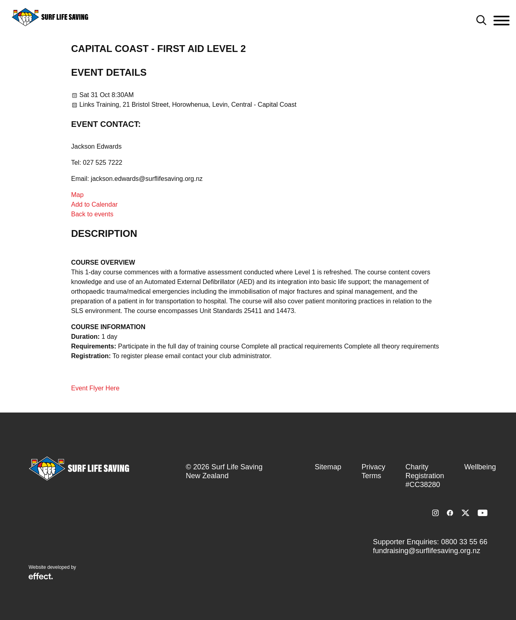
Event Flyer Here (95, 388)
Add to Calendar (94, 204)
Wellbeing (480, 467)
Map (77, 194)
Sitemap (328, 467)
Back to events (92, 214)
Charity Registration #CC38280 (424, 476)
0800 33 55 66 (464, 542)
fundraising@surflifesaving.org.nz (426, 551)
